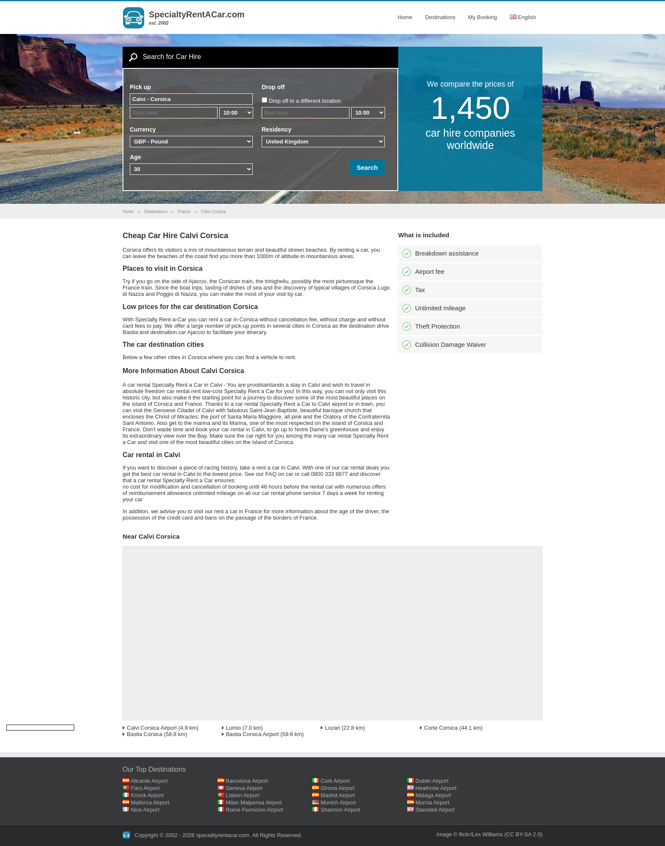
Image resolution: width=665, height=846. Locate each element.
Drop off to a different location (305, 101)
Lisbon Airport (243, 795)
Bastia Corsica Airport (252, 734)
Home (405, 17)
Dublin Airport (432, 781)
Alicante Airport (149, 781)
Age (135, 157)
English (523, 17)
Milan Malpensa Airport (254, 802)
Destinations (440, 17)
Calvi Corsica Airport (152, 728)
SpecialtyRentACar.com (197, 14)
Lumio (233, 728)
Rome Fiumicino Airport (254, 810)
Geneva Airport (244, 788)
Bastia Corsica (144, 734)
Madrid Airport (338, 795)
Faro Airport (145, 788)
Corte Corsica (441, 728)
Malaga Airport (433, 795)
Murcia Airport (433, 802)
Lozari (332, 728)
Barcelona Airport (247, 781)
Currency (143, 129)
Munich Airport (338, 802)
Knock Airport (147, 795)
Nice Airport (145, 810)
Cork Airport (335, 781)
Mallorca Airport (150, 802)
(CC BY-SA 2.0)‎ (523, 834)
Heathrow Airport (436, 788)
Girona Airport (338, 788)
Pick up (140, 87)
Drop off (273, 87)
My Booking (482, 17)
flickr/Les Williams (481, 834)
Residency (276, 129)
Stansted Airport (435, 810)
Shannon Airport (340, 810)
